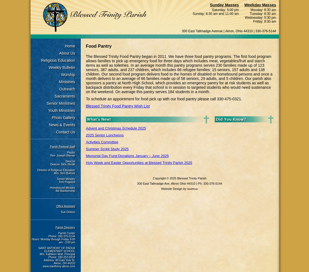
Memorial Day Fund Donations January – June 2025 (127, 156)
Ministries (67, 82)
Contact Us (65, 132)
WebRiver (192, 189)
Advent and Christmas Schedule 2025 (116, 128)
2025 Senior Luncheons (105, 135)
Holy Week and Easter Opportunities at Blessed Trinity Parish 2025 (139, 163)
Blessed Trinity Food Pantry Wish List (118, 106)
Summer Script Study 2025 (107, 149)
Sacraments (65, 96)
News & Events (62, 125)
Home (70, 46)
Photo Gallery (63, 117)
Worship (68, 74)
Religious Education (58, 60)
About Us (67, 53)
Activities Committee (102, 142)
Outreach (67, 89)
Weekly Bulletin (62, 67)
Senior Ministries (61, 103)
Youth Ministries (61, 110)
